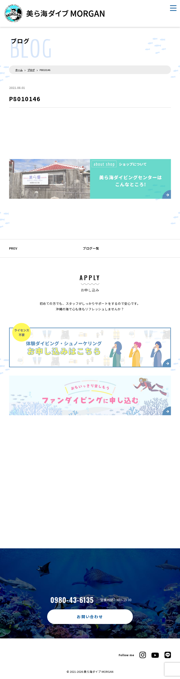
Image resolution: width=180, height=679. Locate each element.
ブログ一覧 (90, 248)
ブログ (31, 70)
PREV (13, 248)
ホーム (19, 70)
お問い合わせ (90, 616)
